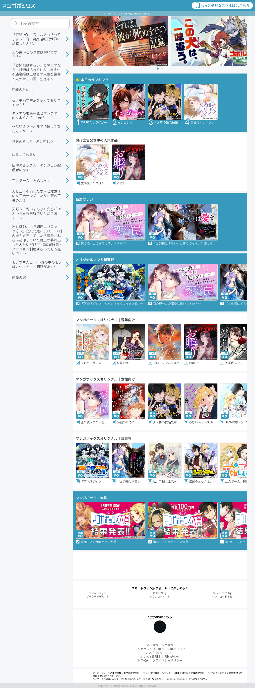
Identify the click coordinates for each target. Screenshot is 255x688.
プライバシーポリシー (167, 660)
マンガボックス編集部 (149, 649)
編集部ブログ (176, 649)
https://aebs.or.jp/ (176, 679)
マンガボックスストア (160, 652)
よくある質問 (149, 656)
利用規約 (143, 660)
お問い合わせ (171, 656)
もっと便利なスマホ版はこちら (222, 5)
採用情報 (167, 645)
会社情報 (152, 645)
